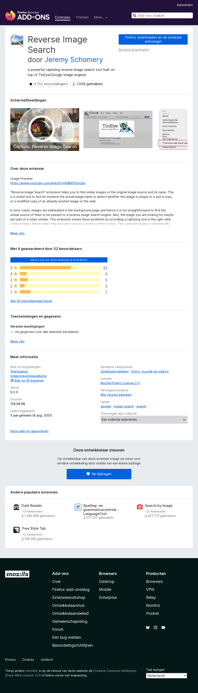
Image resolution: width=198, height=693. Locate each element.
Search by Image (159, 506)
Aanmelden (185, 5)
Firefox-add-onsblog (71, 589)
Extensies (62, 17)
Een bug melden (66, 637)
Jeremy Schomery (74, 59)
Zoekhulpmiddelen (115, 371)
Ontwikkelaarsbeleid (70, 613)
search (141, 406)
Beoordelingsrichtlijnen (72, 645)
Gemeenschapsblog (69, 621)
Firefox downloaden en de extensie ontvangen (153, 39)
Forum (57, 629)
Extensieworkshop (68, 597)
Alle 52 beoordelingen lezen (31, 301)
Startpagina (19, 371)
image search (124, 406)
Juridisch (47, 659)
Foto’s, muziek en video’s (150, 371)
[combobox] (162, 15)
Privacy (10, 659)
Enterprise (108, 597)
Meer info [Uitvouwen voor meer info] (17, 233)
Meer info (17, 341)
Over (56, 581)
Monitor (153, 605)
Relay (151, 597)
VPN (150, 589)
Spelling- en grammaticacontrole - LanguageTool (101, 510)
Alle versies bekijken (116, 394)
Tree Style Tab (34, 528)
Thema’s (82, 17)
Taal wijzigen (155, 669)
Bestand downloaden (134, 49)
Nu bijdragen (99, 474)
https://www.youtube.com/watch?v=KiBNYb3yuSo (47, 183)
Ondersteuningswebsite (28, 376)
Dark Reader (32, 506)
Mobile (105, 589)
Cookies (28, 659)
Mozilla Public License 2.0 (120, 383)
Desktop (106, 581)
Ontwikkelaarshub (68, 605)
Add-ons (60, 573)
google (106, 406)
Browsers (154, 581)
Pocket (152, 613)
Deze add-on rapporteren (29, 431)
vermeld (31, 671)
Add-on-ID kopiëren (27, 380)
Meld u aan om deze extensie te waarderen (58, 259)
